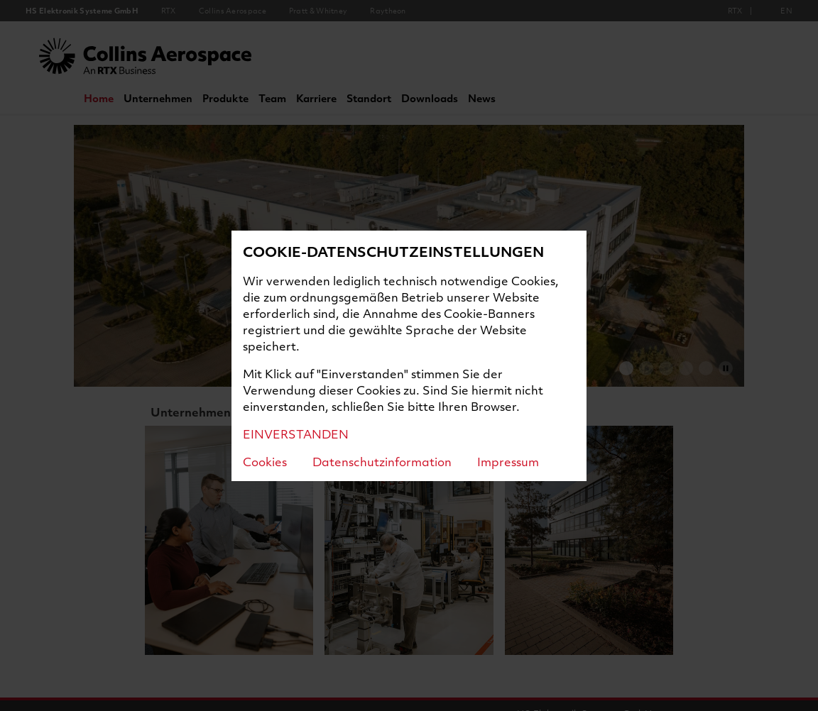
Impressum (508, 461)
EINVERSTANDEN (296, 434)
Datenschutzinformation (382, 461)
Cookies (265, 461)
